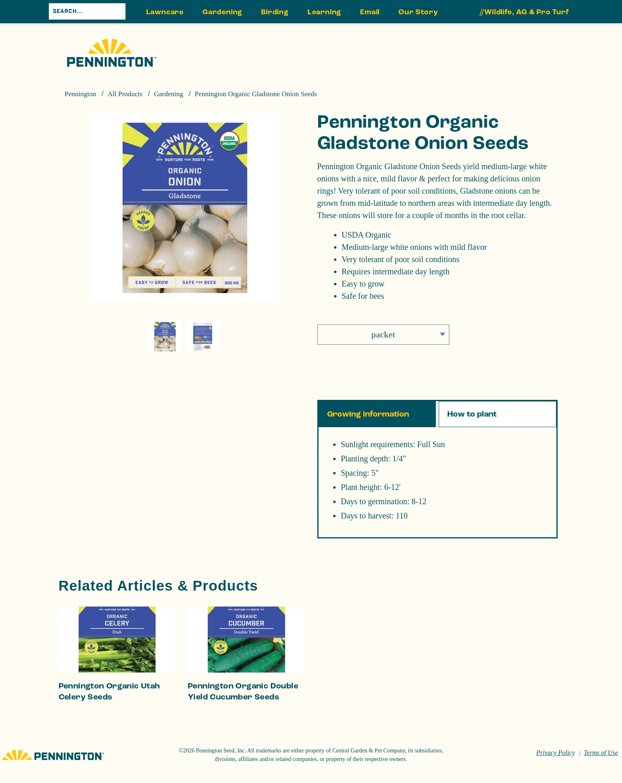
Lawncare (165, 12)
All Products (125, 94)
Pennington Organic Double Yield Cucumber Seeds (243, 691)
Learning (324, 12)
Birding (275, 12)
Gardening (222, 12)
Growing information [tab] (368, 414)
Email (370, 12)
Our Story (418, 12)
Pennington (80, 94)
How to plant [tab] (472, 414)
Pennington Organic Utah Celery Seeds (109, 691)
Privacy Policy (555, 752)
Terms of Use (601, 752)
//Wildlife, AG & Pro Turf (524, 12)
